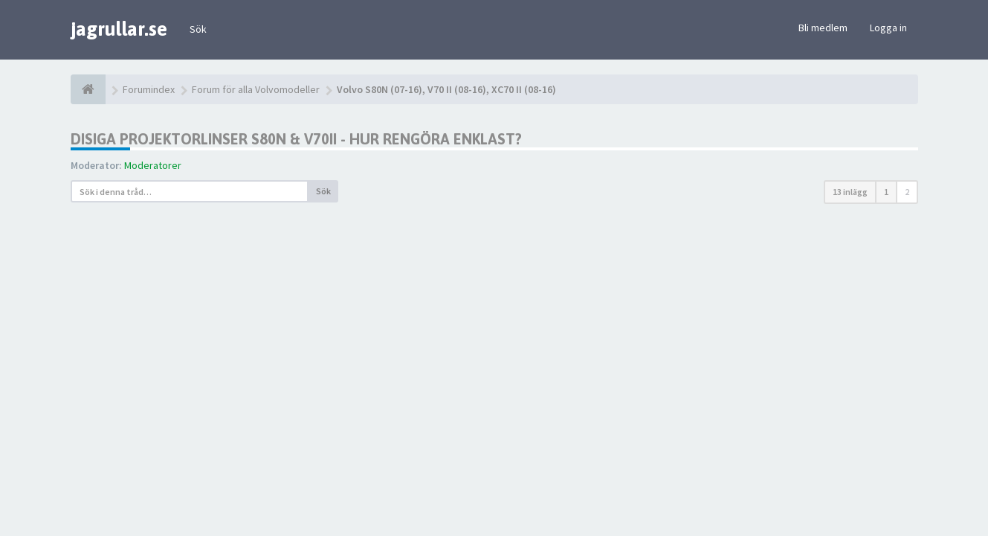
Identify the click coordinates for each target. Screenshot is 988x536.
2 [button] (907, 191)
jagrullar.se (119, 29)
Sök (198, 29)
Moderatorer (152, 165)
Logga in (888, 27)
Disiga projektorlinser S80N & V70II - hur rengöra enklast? (296, 138)
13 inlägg (850, 191)
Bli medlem (822, 27)
